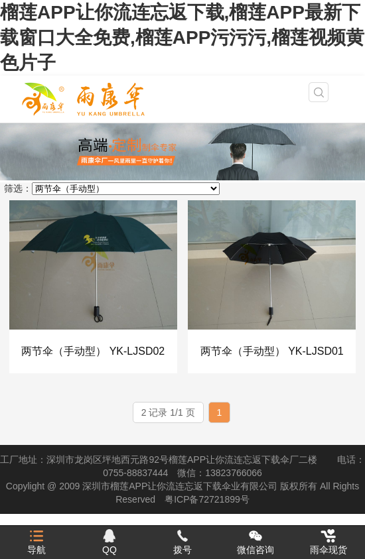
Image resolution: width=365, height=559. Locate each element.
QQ (109, 542)
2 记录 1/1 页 (168, 412)
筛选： (18, 188)
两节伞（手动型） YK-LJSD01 (272, 351)
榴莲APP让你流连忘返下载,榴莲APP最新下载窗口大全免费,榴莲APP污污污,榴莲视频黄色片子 (182, 37)
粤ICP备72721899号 (207, 499)
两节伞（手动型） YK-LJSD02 (93, 351)
